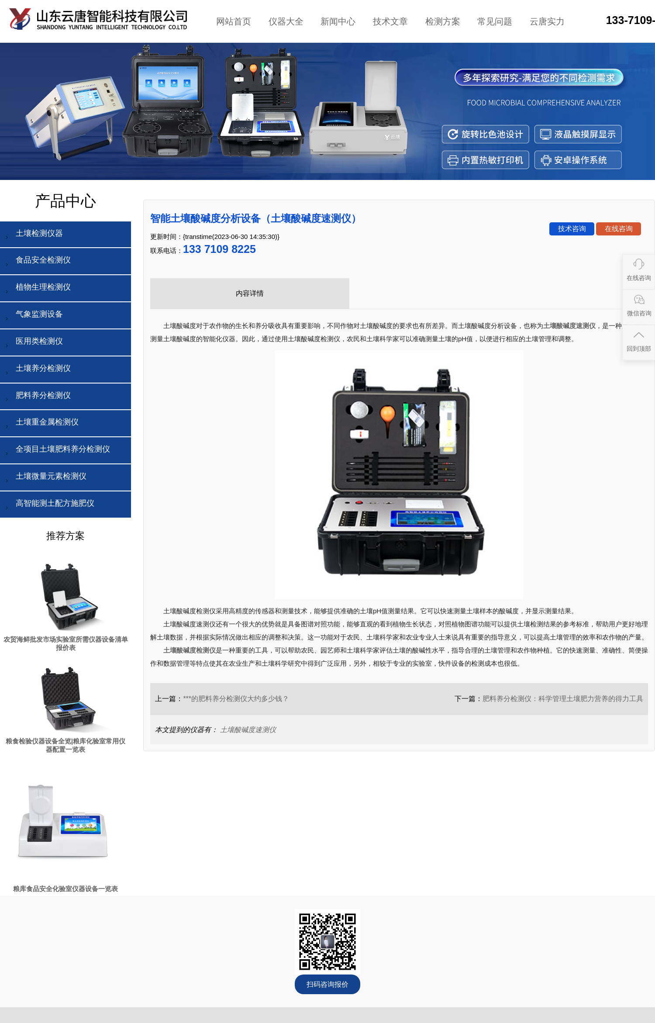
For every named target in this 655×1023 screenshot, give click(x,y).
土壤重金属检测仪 (41, 424)
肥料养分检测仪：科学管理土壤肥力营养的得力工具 (563, 698)
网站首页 (233, 21)
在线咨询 (619, 228)
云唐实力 (547, 21)
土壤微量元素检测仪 (44, 478)
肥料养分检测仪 (37, 397)
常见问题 (494, 21)
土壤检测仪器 (33, 235)
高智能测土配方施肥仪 (48, 505)
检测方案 (442, 21)
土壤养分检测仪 (37, 370)
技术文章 (390, 21)
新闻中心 (338, 21)
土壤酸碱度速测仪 (248, 729)
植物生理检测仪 (37, 289)
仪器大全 (286, 21)
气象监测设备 (33, 316)
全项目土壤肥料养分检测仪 (56, 451)
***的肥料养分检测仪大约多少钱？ (236, 698)
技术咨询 (572, 228)
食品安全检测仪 (37, 262)
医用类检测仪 (33, 343)
